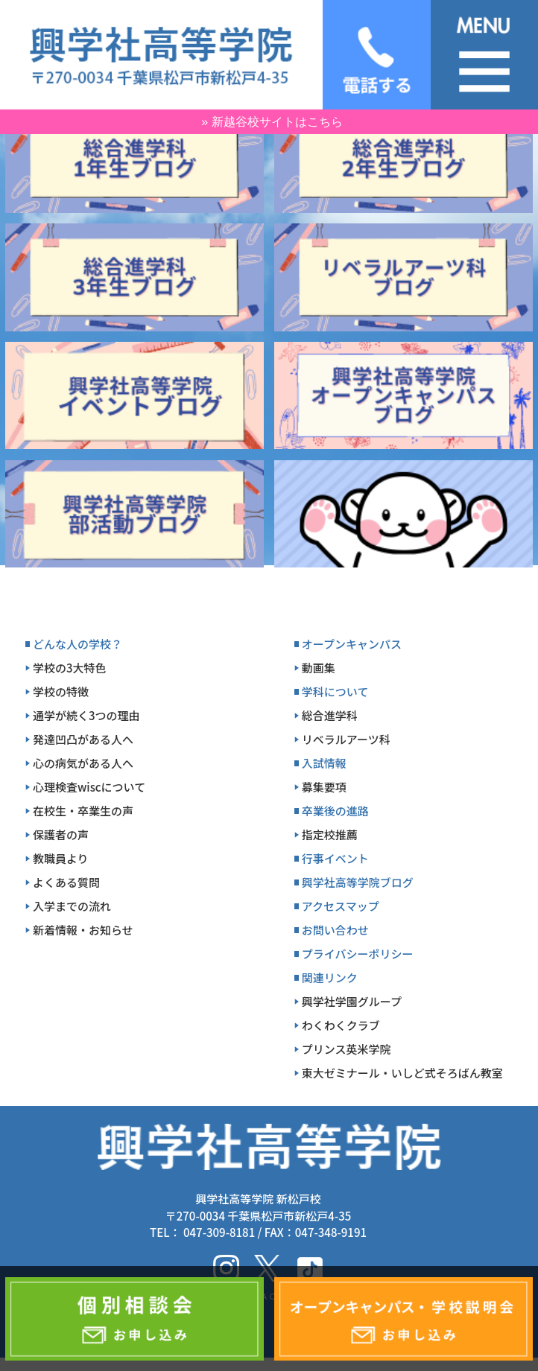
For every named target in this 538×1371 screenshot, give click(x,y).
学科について (335, 691)
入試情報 (324, 763)
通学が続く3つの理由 (86, 715)
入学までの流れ (72, 906)
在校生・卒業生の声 (83, 810)
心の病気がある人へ (83, 763)
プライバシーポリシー (358, 953)
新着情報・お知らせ (83, 930)
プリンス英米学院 (346, 1049)
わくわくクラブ (341, 1025)
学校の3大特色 (70, 667)
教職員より (61, 858)
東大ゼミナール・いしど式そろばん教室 (402, 1073)
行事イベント (335, 858)
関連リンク (330, 977)
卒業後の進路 (335, 810)
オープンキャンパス (352, 644)
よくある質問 (66, 882)
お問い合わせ (335, 930)
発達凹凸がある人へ (83, 739)
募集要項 (324, 787)
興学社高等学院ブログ (358, 882)
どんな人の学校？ (77, 644)
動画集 (318, 667)
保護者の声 (61, 834)
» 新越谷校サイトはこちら (271, 121)
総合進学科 (330, 715)
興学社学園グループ (352, 1001)
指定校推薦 (330, 834)
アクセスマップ (340, 906)
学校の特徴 (61, 691)
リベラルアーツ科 (346, 739)
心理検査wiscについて (89, 787)
